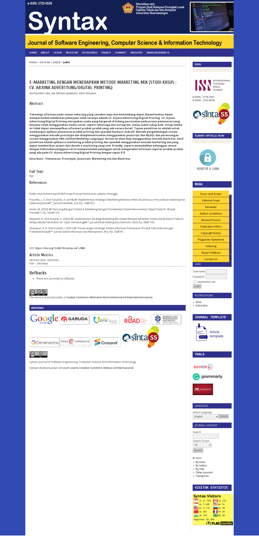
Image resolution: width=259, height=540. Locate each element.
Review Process (211, 222)
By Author (201, 469)
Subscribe (202, 307)
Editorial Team (211, 202)
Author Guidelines (211, 215)
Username (199, 273)
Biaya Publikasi (211, 254)
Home (33, 52)
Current (121, 52)
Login (58, 52)
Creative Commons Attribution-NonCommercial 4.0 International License (109, 297)
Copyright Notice (211, 235)
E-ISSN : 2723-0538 (203, 100)
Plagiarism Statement (211, 241)
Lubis (66, 62)
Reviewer (211, 209)
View (198, 304)
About (45, 52)
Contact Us (211, 261)
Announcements (158, 52)
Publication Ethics (211, 228)
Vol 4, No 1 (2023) (50, 62)
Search (106, 52)
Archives (136, 52)
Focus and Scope (210, 196)
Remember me (206, 284)
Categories (202, 479)
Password (198, 278)
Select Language (202, 416)
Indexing (211, 248)
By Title (200, 472)
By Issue (200, 465)
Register (72, 52)
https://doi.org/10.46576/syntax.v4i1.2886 (60, 248)
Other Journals (204, 476)
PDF (31, 176)
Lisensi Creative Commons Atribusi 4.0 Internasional (101, 368)
